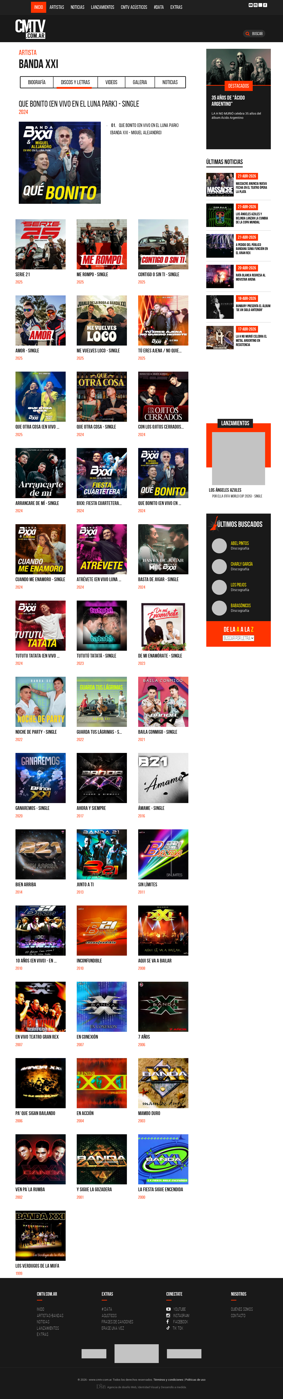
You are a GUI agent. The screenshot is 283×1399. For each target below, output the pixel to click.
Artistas (57, 7)
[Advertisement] (239, 383)
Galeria (140, 82)
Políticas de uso (195, 1380)
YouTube (176, 1309)
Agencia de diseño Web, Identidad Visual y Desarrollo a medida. (141, 1387)
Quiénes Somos (242, 1309)
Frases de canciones (117, 1321)
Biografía (37, 82)
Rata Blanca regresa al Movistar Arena (251, 277)
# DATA (107, 1309)
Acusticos (109, 1315)
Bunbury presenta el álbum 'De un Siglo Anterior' (253, 308)
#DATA (159, 7)
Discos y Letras (74, 83)
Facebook (177, 1321)
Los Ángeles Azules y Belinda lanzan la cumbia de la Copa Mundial (252, 218)
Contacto (238, 1315)
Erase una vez (113, 1328)
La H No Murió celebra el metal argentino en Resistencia (251, 340)
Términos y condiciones (168, 1380)
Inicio (38, 7)
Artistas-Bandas (50, 1315)
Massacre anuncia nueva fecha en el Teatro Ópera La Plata (251, 187)
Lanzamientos (102, 7)
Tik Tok (174, 1328)
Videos (111, 82)
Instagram (177, 1315)
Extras (176, 7)
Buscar (254, 33)
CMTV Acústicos (134, 7)
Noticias (77, 7)
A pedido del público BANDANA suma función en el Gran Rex (252, 249)
